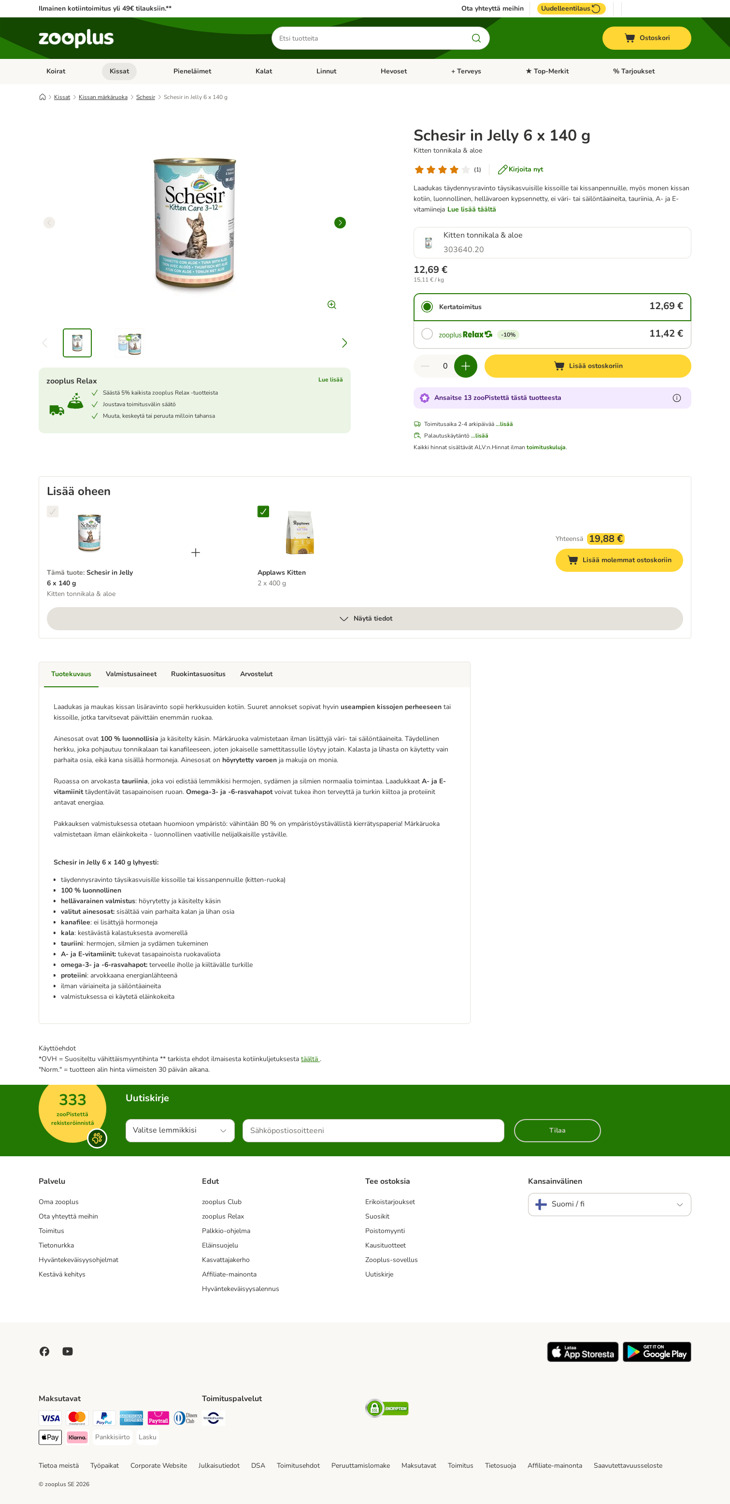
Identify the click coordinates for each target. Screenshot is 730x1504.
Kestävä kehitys (62, 1274)
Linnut (326, 71)
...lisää (504, 424)
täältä (310, 1059)
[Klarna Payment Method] (77, 1439)
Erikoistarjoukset (390, 1201)
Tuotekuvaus (71, 674)
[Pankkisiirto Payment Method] (112, 1437)
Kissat (119, 71)
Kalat (264, 71)
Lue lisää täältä (471, 209)
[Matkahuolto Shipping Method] (213, 1419)
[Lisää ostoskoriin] (588, 366)
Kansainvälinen (555, 1181)
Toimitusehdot (298, 1465)
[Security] (387, 1410)
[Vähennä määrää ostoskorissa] (425, 366)
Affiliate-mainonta (229, 1274)
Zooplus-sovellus (391, 1259)
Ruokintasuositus (198, 674)
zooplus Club (222, 1201)
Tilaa (557, 1130)
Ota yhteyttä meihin (492, 8)
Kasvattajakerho (226, 1259)
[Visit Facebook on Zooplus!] (44, 1351)
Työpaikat (104, 1465)
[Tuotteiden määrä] (445, 366)
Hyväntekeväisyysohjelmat (78, 1259)
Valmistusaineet (131, 674)
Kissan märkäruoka (103, 97)
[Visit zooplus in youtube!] (67, 1351)
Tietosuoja (500, 1465)
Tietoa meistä (59, 1465)
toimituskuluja (546, 447)
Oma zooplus (59, 1201)
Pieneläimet (192, 71)
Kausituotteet (385, 1245)
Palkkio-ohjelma (226, 1230)
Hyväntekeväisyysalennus (240, 1288)
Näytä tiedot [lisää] (365, 618)
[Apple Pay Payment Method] (50, 1439)
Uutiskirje (379, 1274)
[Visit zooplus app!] (583, 1359)
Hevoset (394, 71)
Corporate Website (158, 1465)
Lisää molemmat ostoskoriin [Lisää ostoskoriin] (625, 561)
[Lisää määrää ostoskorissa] (465, 366)
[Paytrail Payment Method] (158, 1419)
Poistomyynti (385, 1230)
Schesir (145, 97)
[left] (49, 222)
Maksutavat (418, 1465)
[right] (340, 222)
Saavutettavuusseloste (628, 1465)
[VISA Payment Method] (50, 1419)
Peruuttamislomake (360, 1465)
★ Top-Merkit (547, 71)
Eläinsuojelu (220, 1245)
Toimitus (51, 1230)
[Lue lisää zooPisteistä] (677, 398)
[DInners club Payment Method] (185, 1419)
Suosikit (377, 1216)
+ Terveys (466, 71)
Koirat (55, 71)
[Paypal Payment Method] (104, 1419)
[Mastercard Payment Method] (77, 1419)
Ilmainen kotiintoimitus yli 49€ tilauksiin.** (105, 8)
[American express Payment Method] (131, 1419)
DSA (258, 1465)
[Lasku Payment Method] (148, 1437)
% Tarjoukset (634, 71)
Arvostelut (256, 674)
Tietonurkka (56, 1245)
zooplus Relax (223, 1216)
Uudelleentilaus (571, 8)
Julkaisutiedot (219, 1465)
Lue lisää (330, 379)
